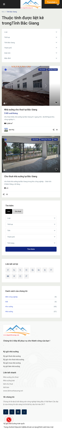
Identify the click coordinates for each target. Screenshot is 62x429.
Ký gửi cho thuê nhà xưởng (13, 360)
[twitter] (20, 270)
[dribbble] (26, 270)
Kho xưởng (9, 306)
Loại (5, 32)
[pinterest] (51, 270)
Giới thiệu (14, 427)
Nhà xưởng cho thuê (10, 377)
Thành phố (8, 48)
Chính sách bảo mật (45, 427)
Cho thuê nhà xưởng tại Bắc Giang (20, 176)
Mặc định (7, 58)
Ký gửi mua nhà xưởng (12, 363)
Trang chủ (7, 427)
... (15, 119)
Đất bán (6, 387)
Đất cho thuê (8, 384)
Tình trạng (10, 243)
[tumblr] (44, 270)
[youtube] (7, 276)
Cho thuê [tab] (18, 211)
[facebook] (7, 270)
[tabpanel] (31, 234)
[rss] (14, 270)
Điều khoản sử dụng (30, 427)
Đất (6, 302)
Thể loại (7, 37)
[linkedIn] (38, 270)
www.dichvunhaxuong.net (13, 391)
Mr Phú (11, 130)
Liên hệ (20, 427)
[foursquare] (26, 276)
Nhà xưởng (9, 311)
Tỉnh (8, 230)
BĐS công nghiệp (11, 297)
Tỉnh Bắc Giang (9, 42)
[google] (32, 270)
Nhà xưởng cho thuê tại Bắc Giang (20, 109)
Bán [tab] (8, 211)
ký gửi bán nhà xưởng (11, 366)
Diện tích (7, 53)
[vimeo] (14, 276)
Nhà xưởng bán (9, 381)
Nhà (3, 12)
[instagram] (20, 276)
